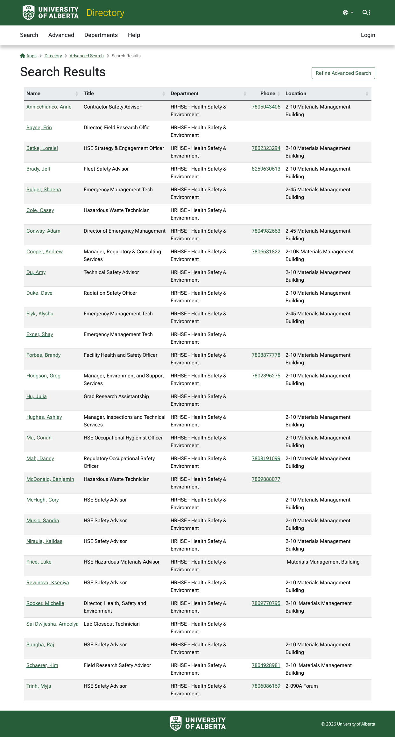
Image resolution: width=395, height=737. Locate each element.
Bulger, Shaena (43, 189)
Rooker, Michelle (45, 603)
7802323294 (266, 148)
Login (368, 35)
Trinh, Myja (38, 686)
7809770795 (266, 603)
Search (29, 35)
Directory (105, 12)
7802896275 (266, 376)
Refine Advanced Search (343, 73)
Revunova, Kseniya (47, 582)
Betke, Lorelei (42, 148)
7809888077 (266, 479)
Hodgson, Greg (43, 376)
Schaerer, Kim (42, 665)
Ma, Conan (39, 438)
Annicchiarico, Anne (49, 107)
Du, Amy (36, 272)
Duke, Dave (39, 293)
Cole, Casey (40, 210)
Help (134, 35)
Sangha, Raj (40, 645)
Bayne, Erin (39, 127)
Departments (101, 35)
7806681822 (266, 252)
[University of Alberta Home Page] (50, 12)
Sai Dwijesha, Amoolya (52, 624)
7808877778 (266, 355)
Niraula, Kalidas (44, 541)
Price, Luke (39, 562)
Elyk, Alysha (39, 314)
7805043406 (266, 107)
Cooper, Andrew (44, 252)
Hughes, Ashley (44, 417)
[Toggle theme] (348, 13)
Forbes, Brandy (43, 355)
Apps (28, 55)
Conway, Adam (43, 231)
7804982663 (266, 231)
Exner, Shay (39, 334)
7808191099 (266, 458)
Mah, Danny (40, 458)
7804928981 (266, 665)
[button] (77, 93)
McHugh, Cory (42, 500)
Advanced (61, 35)
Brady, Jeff (38, 169)
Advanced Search (87, 55)
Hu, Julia (36, 396)
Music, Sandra (42, 520)
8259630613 (266, 169)
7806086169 (266, 686)
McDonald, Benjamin (50, 479)
